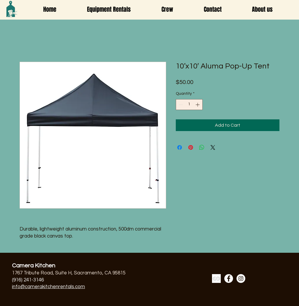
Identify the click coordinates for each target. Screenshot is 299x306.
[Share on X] (212, 147)
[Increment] (198, 104)
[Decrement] (180, 104)
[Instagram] (241, 278)
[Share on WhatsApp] (201, 147)
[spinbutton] (189, 104)
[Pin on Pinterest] (190, 147)
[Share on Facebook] (179, 147)
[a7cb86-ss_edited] (216, 278)
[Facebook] (228, 278)
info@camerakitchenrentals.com (48, 286)
